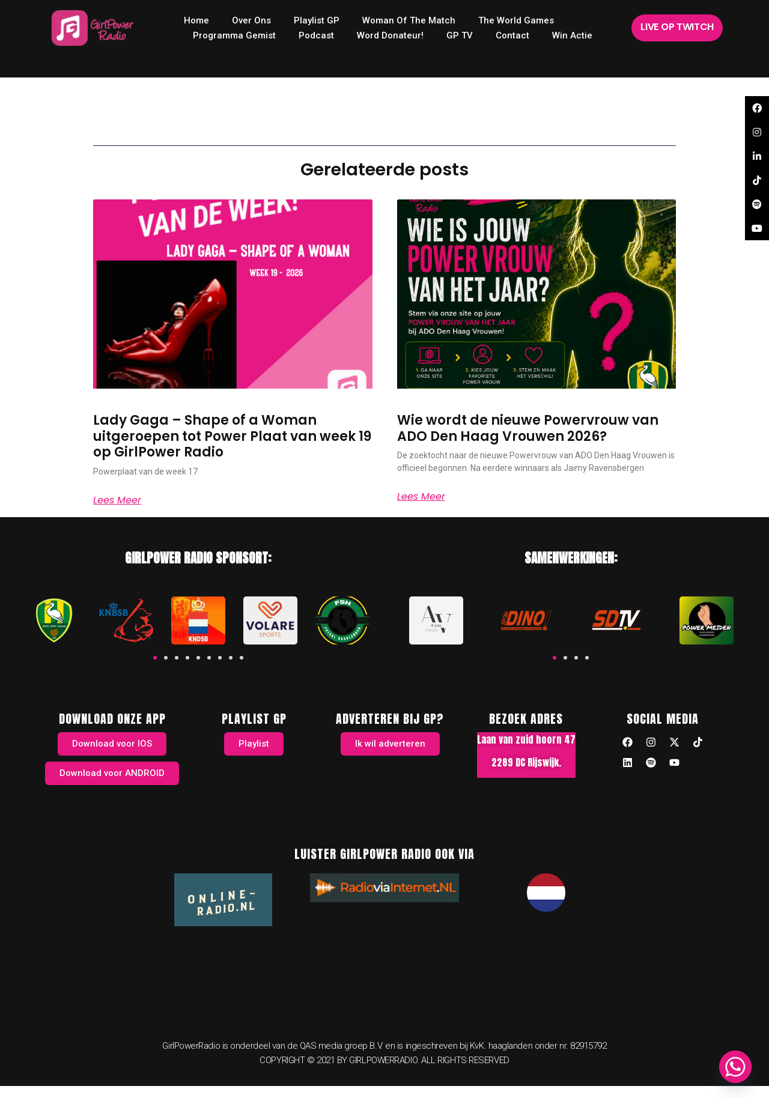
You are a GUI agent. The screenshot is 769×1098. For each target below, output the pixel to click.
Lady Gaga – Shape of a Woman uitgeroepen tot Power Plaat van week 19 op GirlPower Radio (232, 436)
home (196, 20)
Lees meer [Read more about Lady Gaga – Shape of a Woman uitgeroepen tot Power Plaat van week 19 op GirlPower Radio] (117, 500)
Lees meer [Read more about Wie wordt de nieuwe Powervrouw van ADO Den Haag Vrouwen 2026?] (421, 497)
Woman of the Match (408, 20)
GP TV (459, 35)
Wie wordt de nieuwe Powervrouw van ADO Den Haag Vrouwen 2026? (527, 428)
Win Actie (572, 35)
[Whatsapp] (735, 1067)
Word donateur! (390, 35)
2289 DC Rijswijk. (526, 762)
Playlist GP (316, 20)
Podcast (316, 35)
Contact (512, 35)
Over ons (251, 20)
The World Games (516, 20)
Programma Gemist (234, 35)
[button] (155, 658)
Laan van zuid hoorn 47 (526, 739)
